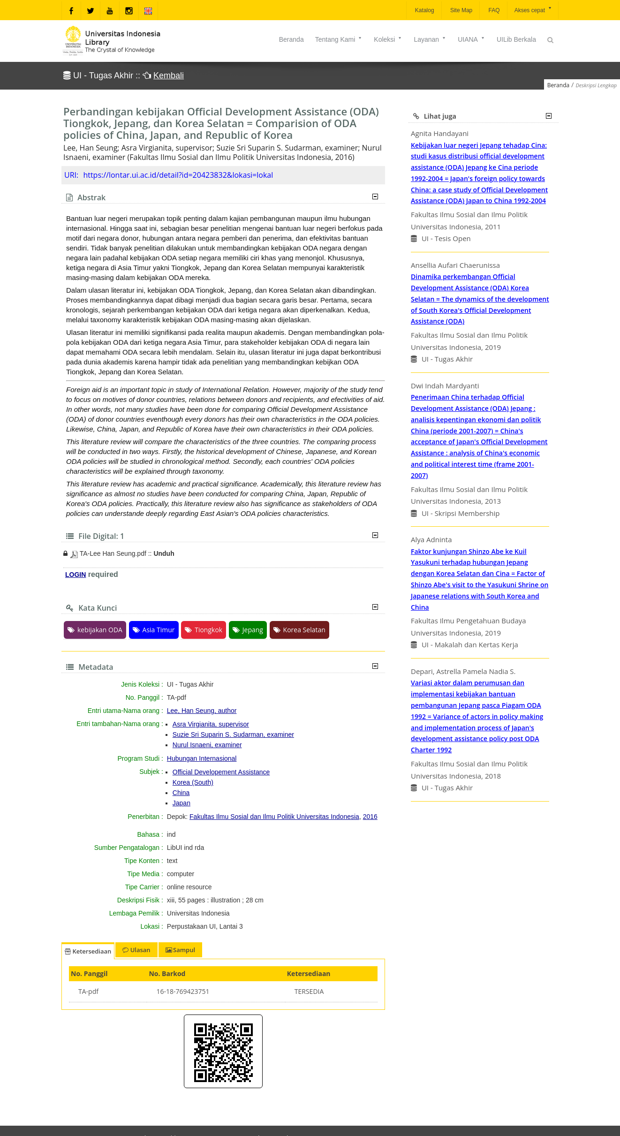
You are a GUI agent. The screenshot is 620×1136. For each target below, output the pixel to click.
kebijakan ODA (95, 629)
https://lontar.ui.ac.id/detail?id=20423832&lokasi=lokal (178, 175)
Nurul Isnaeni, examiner (207, 745)
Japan (181, 803)
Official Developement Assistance (221, 772)
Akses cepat (533, 10)
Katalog (424, 10)
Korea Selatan (299, 629)
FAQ (493, 10)
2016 (370, 816)
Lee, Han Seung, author (202, 710)
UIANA (471, 39)
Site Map (461, 10)
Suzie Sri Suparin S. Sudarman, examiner (233, 734)
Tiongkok (203, 629)
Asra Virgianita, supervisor (211, 724)
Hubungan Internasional (202, 758)
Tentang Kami (339, 39)
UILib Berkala (516, 39)
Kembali (168, 75)
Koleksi (388, 39)
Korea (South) (193, 782)
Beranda (291, 39)
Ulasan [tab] (136, 950)
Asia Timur (154, 629)
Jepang (248, 629)
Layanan (430, 39)
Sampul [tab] (180, 950)
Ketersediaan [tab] (88, 951)
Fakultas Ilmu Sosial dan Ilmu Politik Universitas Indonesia (274, 816)
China (181, 792)
